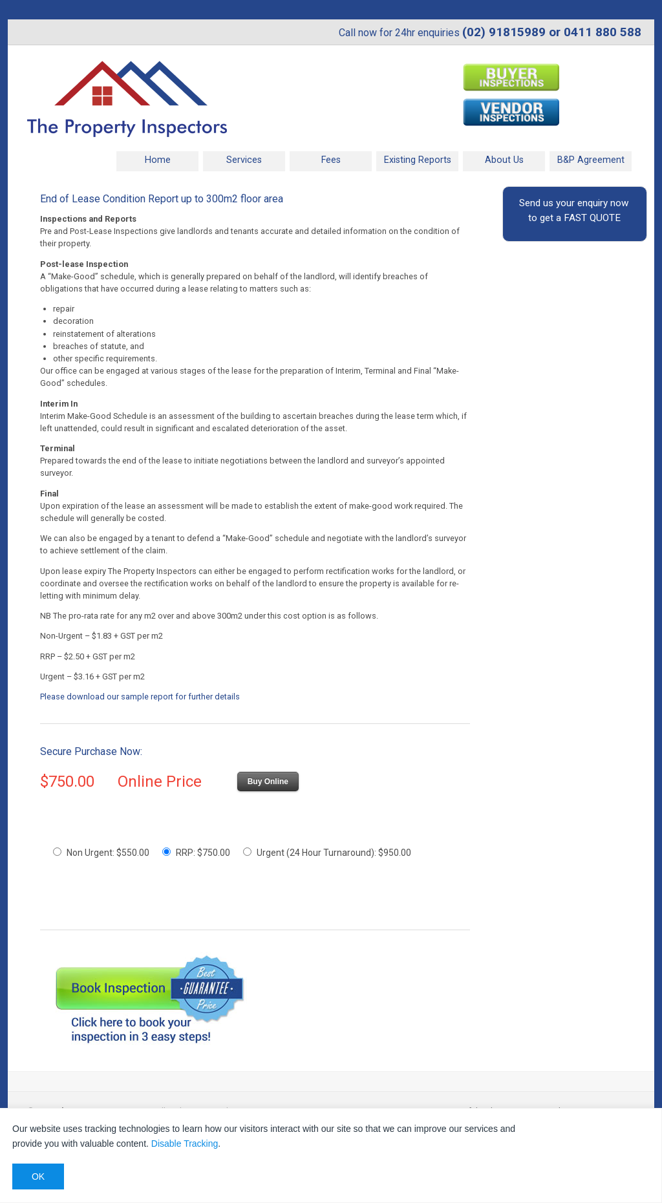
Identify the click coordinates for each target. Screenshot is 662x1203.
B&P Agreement (591, 159)
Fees (331, 159)
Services (244, 160)
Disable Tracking (185, 1143)
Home (158, 159)
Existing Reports (417, 159)
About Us (504, 159)
